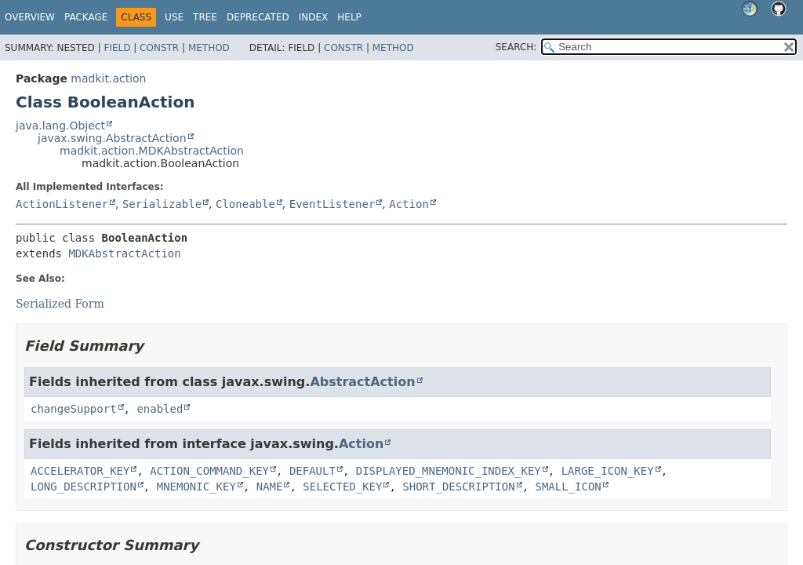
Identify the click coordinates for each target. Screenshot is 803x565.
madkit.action (108, 78)
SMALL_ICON (568, 486)
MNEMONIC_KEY (196, 486)
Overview (30, 17)
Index (314, 17)
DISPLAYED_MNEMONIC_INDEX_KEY (448, 471)
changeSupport (74, 409)
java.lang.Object (60, 125)
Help (349, 17)
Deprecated (258, 17)
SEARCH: (516, 47)
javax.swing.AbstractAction (112, 138)
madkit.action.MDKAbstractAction (152, 150)
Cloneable (245, 204)
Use (174, 17)
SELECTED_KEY (342, 486)
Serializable (162, 204)
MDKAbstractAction (124, 253)
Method (209, 47)
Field (117, 47)
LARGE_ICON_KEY (607, 471)
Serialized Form (60, 303)
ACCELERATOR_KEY (80, 471)
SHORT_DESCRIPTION (458, 486)
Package (85, 17)
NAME (269, 486)
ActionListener (62, 204)
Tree (205, 17)
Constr (159, 47)
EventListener (332, 204)
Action (409, 204)
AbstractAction (362, 381)
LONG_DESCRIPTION (83, 486)
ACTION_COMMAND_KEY (209, 471)
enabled (159, 409)
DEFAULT (312, 471)
